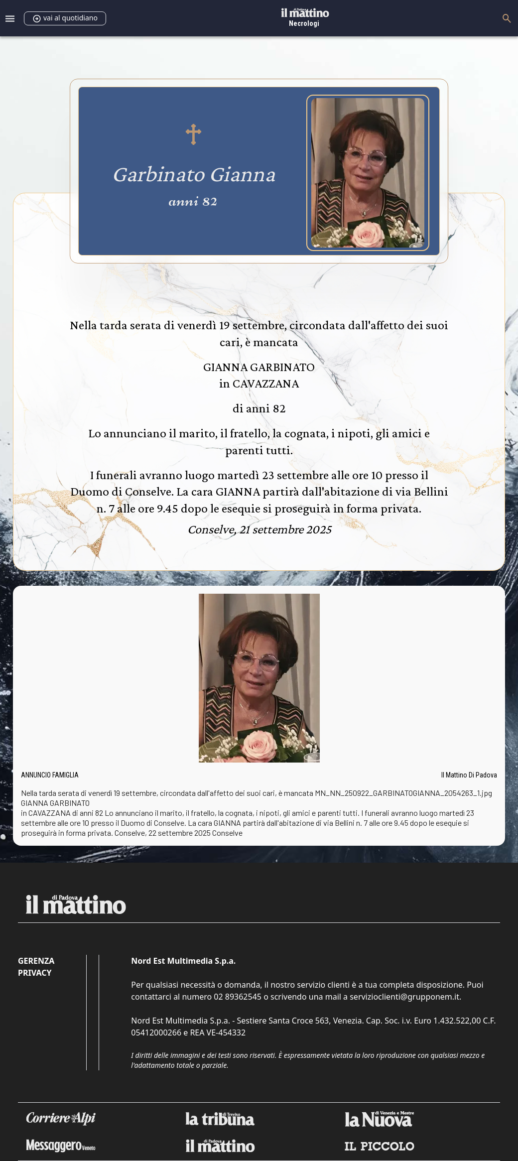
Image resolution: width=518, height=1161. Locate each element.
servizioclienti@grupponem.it (404, 996)
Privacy (34, 972)
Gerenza (36, 960)
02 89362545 (237, 996)
